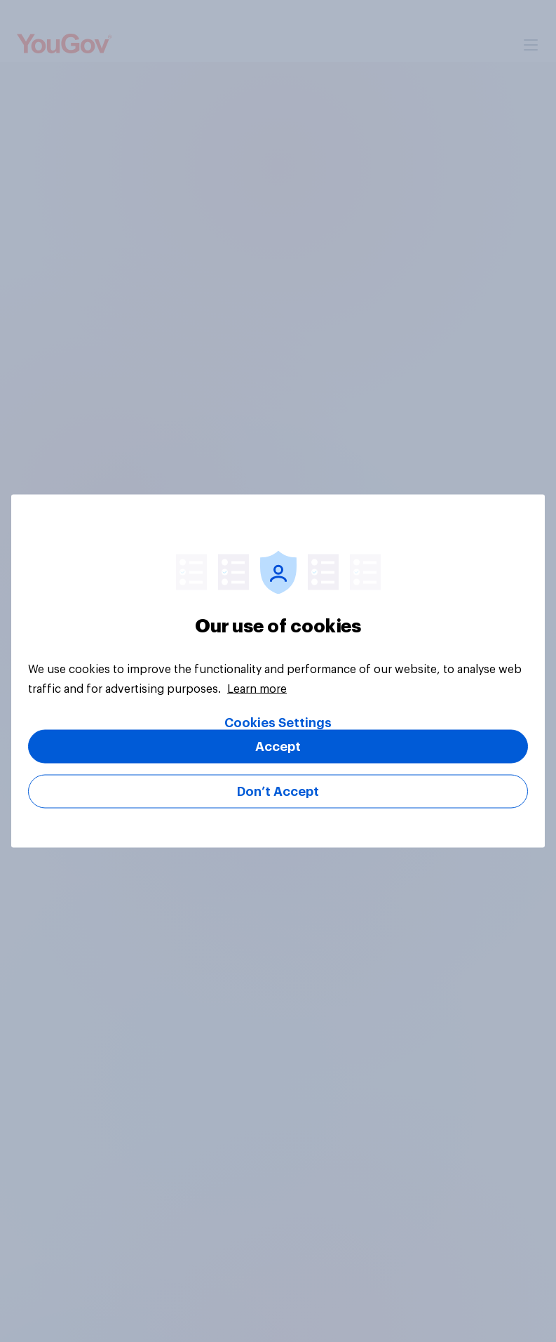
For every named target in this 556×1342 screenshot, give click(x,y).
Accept (278, 746)
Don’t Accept (278, 791)
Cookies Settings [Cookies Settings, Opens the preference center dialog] (278, 723)
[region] (278, 671)
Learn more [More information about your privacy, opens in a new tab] (257, 689)
